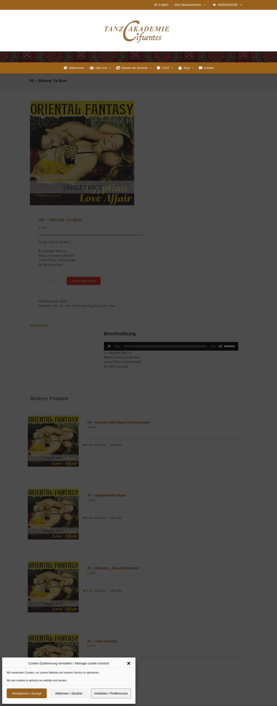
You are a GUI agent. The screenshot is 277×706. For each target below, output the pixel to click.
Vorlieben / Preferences (111, 693)
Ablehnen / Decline (68, 693)
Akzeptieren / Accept (27, 693)
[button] (129, 663)
